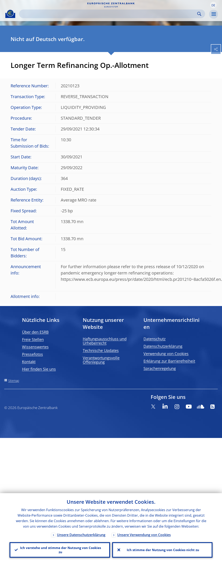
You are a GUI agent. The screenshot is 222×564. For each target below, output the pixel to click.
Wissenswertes (35, 346)
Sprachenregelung (159, 368)
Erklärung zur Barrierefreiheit (169, 361)
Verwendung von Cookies (166, 353)
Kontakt (29, 361)
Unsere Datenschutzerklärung (81, 533)
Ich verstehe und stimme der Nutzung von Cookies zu (59, 549)
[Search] (109, 14)
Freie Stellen (33, 339)
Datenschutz (154, 338)
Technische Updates (101, 350)
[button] (213, 5)
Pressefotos (32, 354)
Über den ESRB (35, 332)
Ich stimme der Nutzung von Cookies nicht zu (162, 549)
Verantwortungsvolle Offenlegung (101, 360)
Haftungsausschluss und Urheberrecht (105, 341)
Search (199, 14)
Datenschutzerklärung (162, 346)
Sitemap (13, 381)
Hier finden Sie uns (39, 369)
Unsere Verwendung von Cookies (144, 533)
